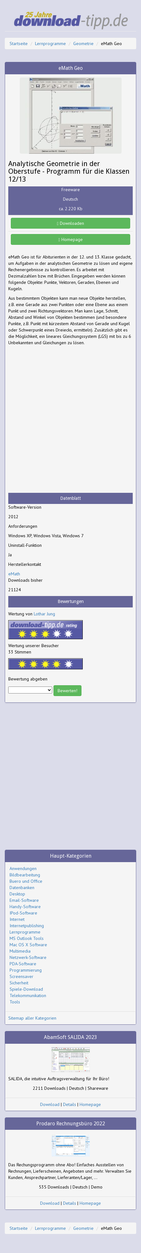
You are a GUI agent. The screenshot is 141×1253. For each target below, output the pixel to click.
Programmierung (26, 970)
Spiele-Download (26, 989)
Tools (15, 1002)
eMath (14, 574)
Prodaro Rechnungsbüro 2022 (70, 1124)
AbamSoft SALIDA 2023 (70, 1037)
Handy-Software (25, 906)
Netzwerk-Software (28, 957)
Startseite (19, 43)
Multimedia (20, 951)
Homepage (70, 239)
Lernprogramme (50, 43)
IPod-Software (23, 913)
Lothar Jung (44, 614)
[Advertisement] (70, 419)
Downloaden (70, 223)
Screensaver (21, 976)
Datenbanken (22, 887)
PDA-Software (23, 964)
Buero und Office (26, 881)
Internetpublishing (27, 925)
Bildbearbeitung (25, 875)
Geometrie (83, 43)
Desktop (17, 894)
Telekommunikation (28, 995)
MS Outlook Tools (27, 938)
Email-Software (24, 900)
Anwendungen (23, 868)
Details (69, 1104)
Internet (17, 919)
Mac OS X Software (28, 945)
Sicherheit (19, 983)
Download (50, 1104)
